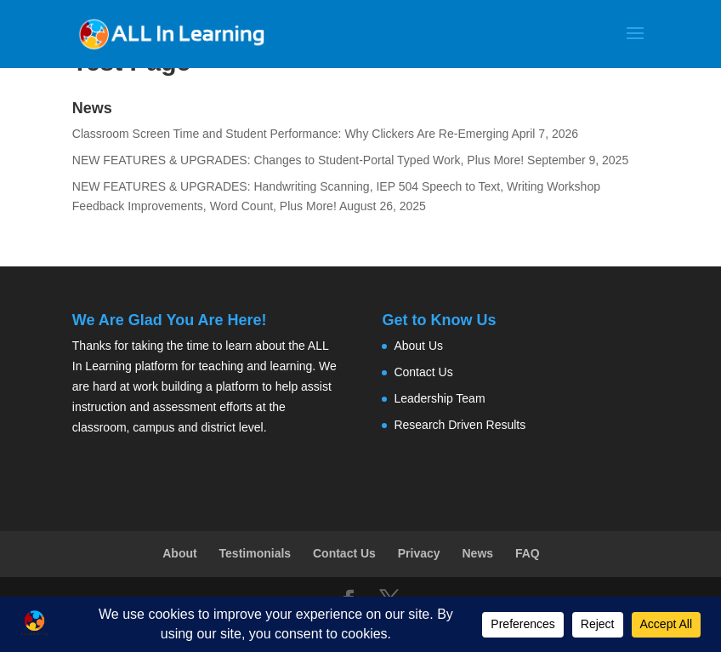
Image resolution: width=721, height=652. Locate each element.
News (478, 553)
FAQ (527, 553)
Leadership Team (439, 398)
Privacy (419, 553)
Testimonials (255, 553)
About (179, 553)
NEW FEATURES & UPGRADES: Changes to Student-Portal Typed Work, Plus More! (298, 160)
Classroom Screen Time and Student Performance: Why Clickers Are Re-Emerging (290, 133)
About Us (418, 345)
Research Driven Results (459, 425)
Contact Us (423, 372)
